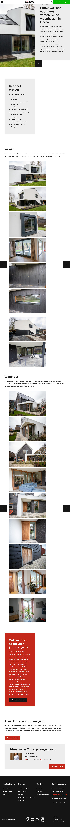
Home (41, 4)
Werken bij (21, 800)
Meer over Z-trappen (18, 699)
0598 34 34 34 (59, 795)
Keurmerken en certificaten (26, 797)
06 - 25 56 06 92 (45, 760)
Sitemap (55, 817)
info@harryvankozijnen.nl (59, 798)
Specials (5, 794)
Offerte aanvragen (61, 2)
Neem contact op (12, 738)
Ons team (21, 794)
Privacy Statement (58, 819)
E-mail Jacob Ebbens (32, 760)
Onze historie (22, 791)
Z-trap (17, 666)
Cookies (63, 822)
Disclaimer (56, 822)
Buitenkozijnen (7, 788)
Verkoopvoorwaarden (43, 794)
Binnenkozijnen (7, 791)
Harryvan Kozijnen (23, 788)
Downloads (40, 791)
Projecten (46, 4)
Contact (39, 788)
